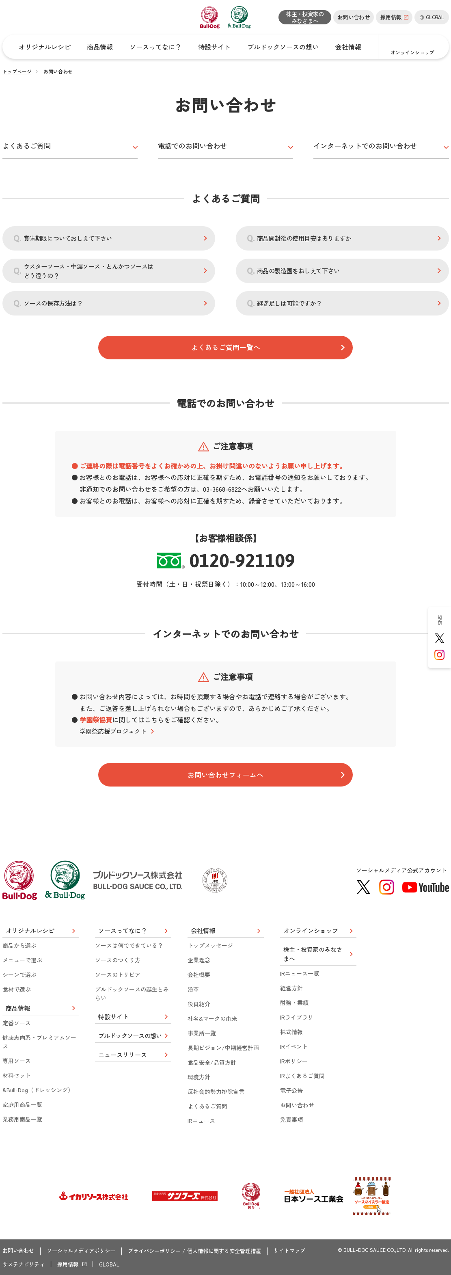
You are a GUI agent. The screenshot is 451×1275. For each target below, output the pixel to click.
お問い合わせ (353, 17)
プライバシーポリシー (164, 1252)
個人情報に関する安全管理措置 (238, 1252)
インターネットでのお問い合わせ (368, 143)
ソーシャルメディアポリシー (86, 1252)
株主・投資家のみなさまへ (305, 17)
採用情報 (71, 1264)
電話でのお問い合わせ (194, 143)
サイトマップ (308, 1252)
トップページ (17, 71)
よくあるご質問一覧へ (225, 346)
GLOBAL (115, 1264)
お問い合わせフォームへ (226, 775)
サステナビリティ (25, 1264)
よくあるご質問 (28, 143)
